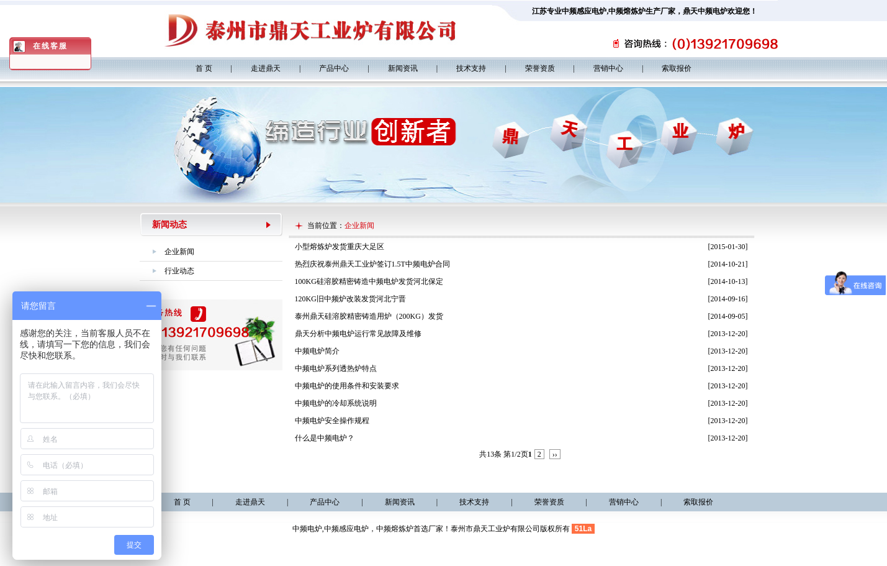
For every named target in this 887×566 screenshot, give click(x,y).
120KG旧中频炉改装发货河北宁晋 (350, 298)
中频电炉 (307, 528)
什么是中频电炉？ (324, 438)
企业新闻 (179, 251)
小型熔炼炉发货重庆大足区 (339, 246)
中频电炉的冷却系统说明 (336, 403)
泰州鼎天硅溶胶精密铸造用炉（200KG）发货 (369, 316)
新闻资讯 (403, 68)
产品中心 (334, 68)
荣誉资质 (540, 68)
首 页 (204, 68)
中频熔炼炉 (627, 11)
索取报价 (676, 68)
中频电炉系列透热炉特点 (336, 368)
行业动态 (179, 271)
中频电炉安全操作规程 (332, 420)
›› (554, 454)
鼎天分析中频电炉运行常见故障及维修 (358, 333)
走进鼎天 (266, 68)
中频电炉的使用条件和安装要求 (347, 385)
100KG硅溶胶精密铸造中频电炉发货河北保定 (369, 281)
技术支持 (471, 68)
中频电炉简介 (317, 351)
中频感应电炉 (584, 11)
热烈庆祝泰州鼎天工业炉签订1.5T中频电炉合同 (372, 264)
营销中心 (608, 68)
